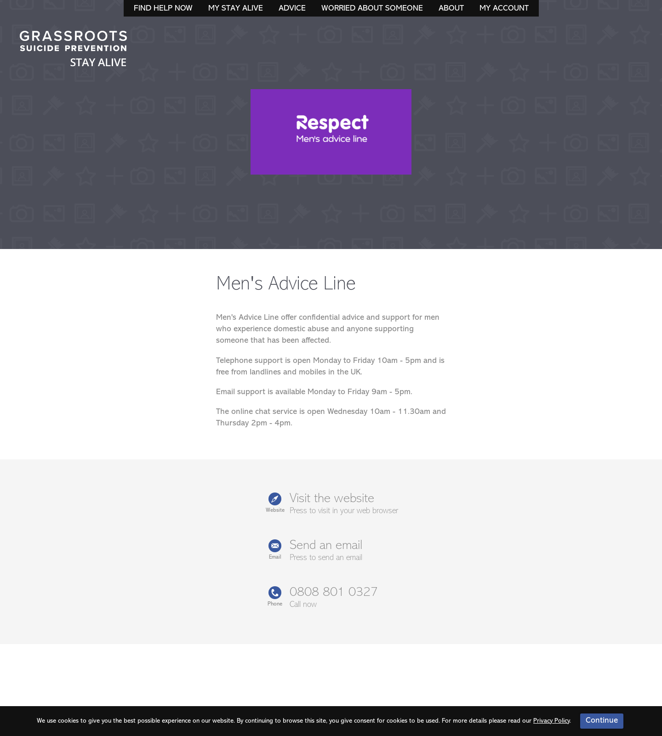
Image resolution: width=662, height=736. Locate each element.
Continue (602, 720)
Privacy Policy (551, 721)
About (451, 8)
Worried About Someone (372, 8)
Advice (292, 8)
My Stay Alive (235, 8)
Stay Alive (73, 50)
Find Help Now (163, 8)
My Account (504, 8)
